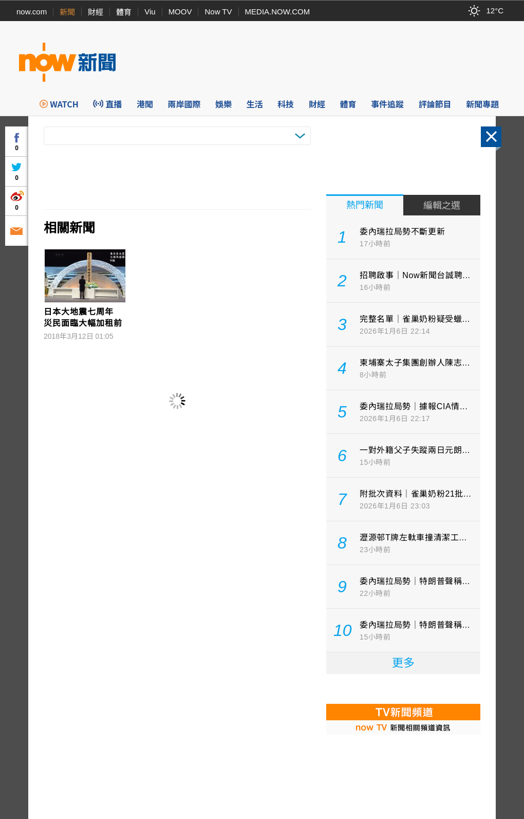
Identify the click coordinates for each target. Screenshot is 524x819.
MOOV (180, 11)
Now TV (218, 11)
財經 (95, 12)
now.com (31, 11)
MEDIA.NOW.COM (277, 11)
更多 (403, 663)
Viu (149, 11)
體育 (124, 12)
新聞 (67, 12)
